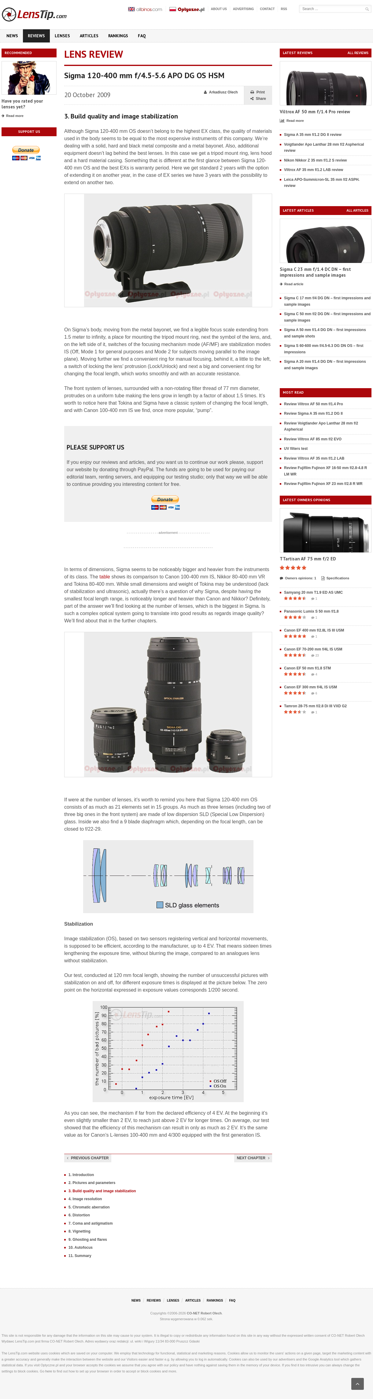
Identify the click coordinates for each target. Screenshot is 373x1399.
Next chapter (253, 1158)
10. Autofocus (80, 1247)
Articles (89, 35)
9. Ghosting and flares (87, 1239)
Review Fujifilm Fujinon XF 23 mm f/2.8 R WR (323, 484)
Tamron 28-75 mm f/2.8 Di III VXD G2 (315, 706)
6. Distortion (79, 1215)
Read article (291, 284)
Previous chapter (88, 1158)
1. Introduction (81, 1175)
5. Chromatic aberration (89, 1207)
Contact (267, 9)
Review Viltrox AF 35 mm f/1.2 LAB (314, 458)
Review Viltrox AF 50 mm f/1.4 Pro (313, 404)
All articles (357, 210)
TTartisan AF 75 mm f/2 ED (308, 559)
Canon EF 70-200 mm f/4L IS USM (313, 649)
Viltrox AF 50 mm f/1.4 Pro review (315, 112)
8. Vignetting (79, 1231)
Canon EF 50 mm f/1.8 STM (307, 668)
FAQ (142, 35)
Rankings (118, 35)
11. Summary (79, 1256)
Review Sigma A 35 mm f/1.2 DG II (313, 413)
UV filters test (296, 448)
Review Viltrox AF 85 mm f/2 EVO (313, 439)
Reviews (36, 35)
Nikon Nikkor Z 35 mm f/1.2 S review (315, 160)
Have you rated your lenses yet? (22, 104)
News (12, 35)
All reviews (358, 53)
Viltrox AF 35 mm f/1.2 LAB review (313, 170)
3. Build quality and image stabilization (102, 1191)
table (104, 576)
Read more (13, 116)
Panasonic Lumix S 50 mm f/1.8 (311, 611)
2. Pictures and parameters (91, 1183)
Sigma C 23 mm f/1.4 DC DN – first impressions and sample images (315, 272)
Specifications (335, 578)
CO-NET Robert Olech (204, 1313)
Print (257, 92)
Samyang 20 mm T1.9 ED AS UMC (313, 592)
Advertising (243, 9)
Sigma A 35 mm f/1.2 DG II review (313, 135)
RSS (284, 9)
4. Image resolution (85, 1199)
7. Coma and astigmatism (90, 1223)
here (48, 1371)
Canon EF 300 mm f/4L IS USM (310, 687)
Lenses (62, 35)
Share (258, 99)
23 (315, 656)
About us (219, 9)
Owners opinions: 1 (298, 578)
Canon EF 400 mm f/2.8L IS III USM (314, 630)
